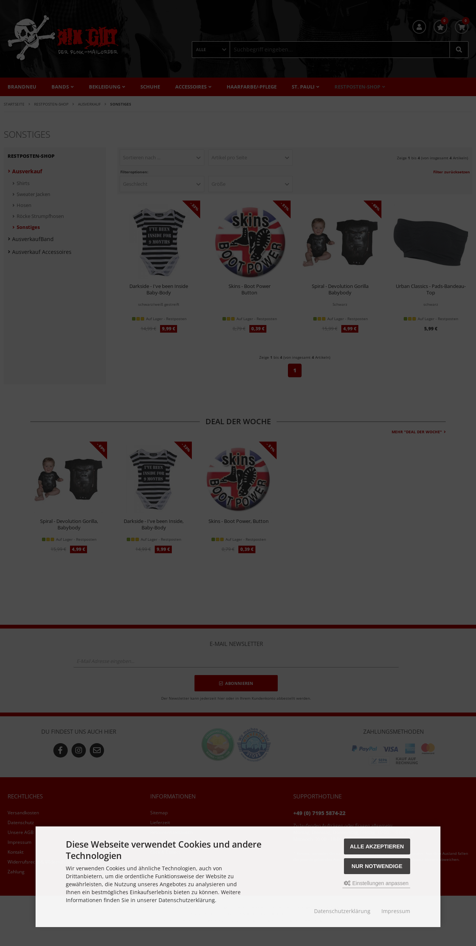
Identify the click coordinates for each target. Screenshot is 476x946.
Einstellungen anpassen (376, 883)
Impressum (395, 911)
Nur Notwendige (377, 866)
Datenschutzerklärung (342, 911)
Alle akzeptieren (377, 846)
